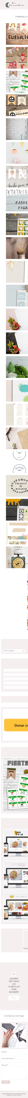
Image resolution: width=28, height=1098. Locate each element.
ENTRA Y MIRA (14, 998)
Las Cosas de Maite (16, 1095)
